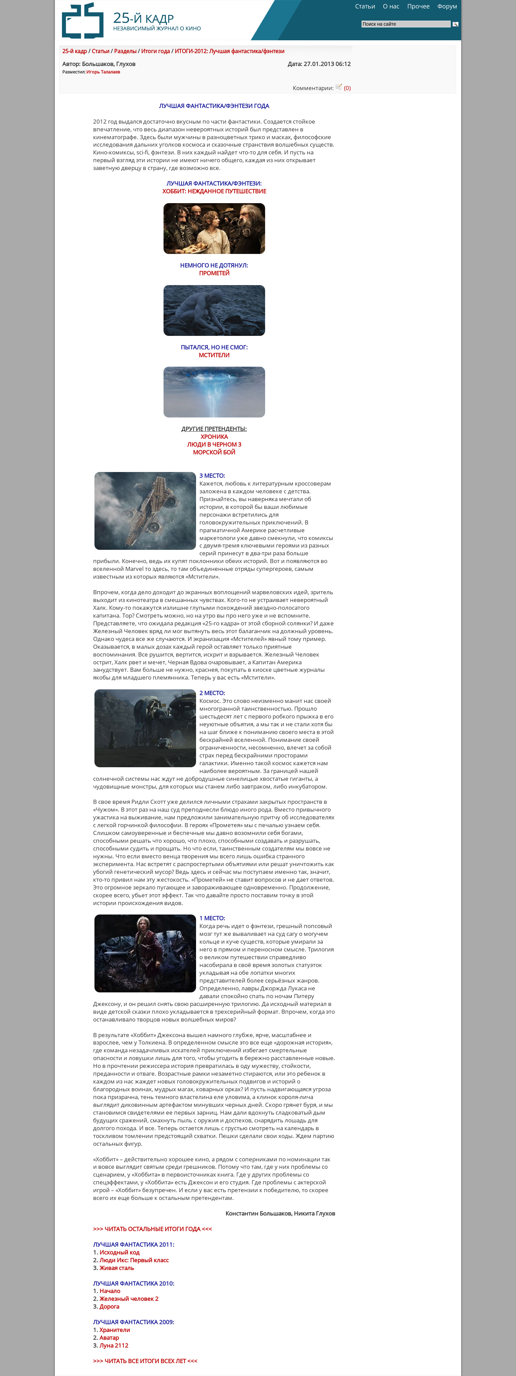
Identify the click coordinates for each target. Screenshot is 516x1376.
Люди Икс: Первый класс (134, 1260)
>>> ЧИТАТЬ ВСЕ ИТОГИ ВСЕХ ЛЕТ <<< (145, 1361)
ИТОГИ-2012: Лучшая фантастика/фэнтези (229, 51)
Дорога (109, 1306)
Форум (447, 6)
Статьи (365, 6)
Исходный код (119, 1252)
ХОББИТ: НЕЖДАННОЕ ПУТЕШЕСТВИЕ (214, 191)
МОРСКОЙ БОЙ (214, 452)
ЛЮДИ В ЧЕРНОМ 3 (214, 444)
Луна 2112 (114, 1345)
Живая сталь (117, 1268)
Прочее (418, 6)
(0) (343, 88)
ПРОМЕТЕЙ (214, 273)
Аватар (109, 1337)
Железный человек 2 (129, 1299)
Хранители (115, 1330)
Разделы (125, 51)
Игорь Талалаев (103, 72)
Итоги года (155, 51)
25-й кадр (74, 51)
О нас (391, 6)
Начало (110, 1291)
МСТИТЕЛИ (214, 355)
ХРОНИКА (214, 436)
